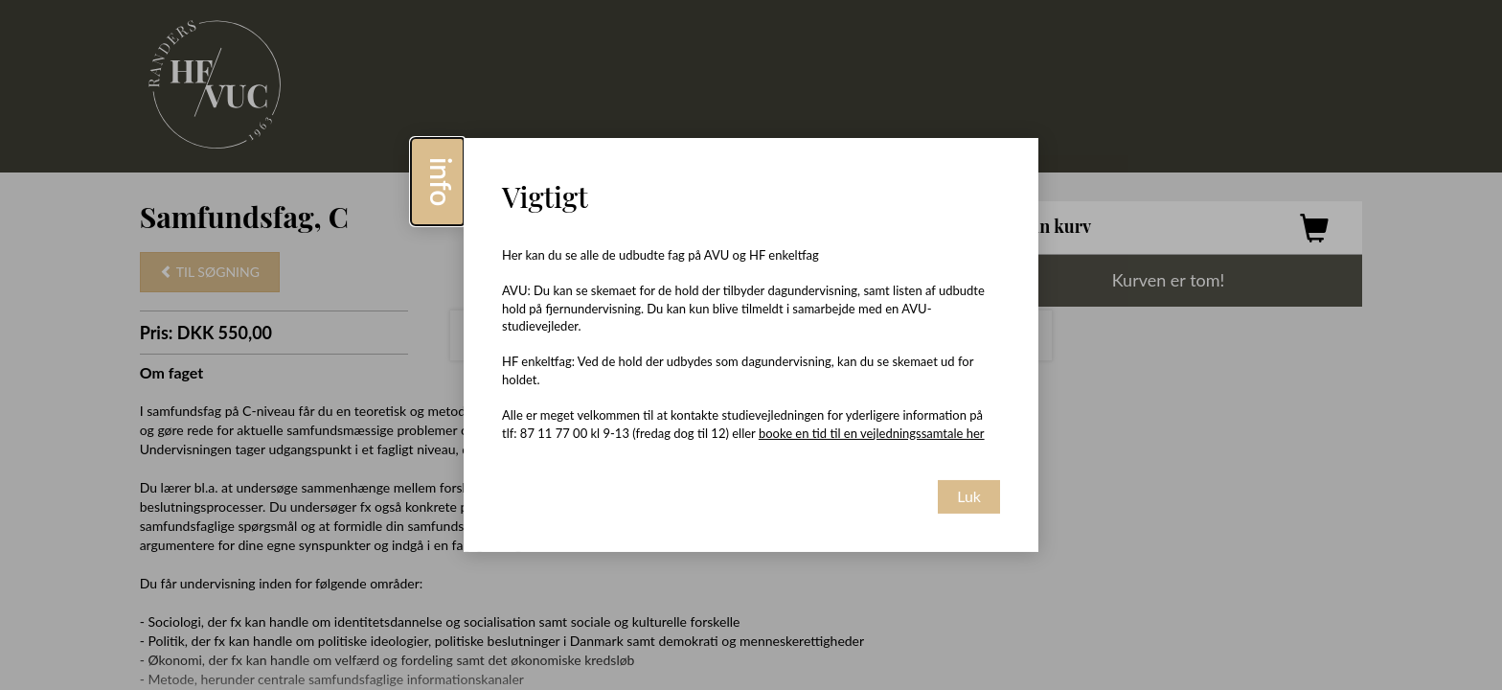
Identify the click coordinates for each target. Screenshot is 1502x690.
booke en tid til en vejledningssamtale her (872, 433)
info (441, 181)
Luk (969, 496)
